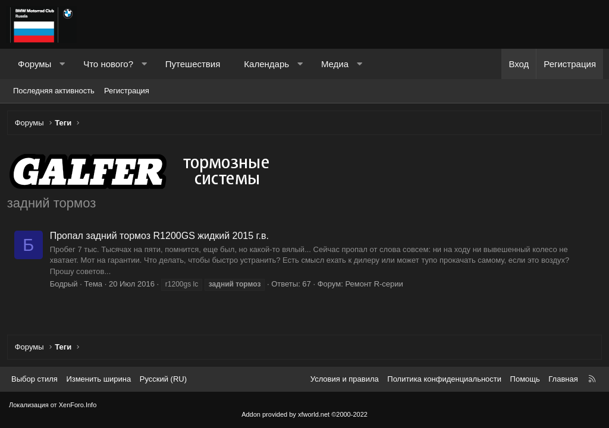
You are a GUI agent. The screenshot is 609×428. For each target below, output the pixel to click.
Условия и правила (344, 378)
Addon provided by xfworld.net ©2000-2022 (304, 414)
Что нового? (108, 64)
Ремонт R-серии (376, 285)
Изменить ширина (98, 378)
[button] (62, 64)
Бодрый (66, 285)
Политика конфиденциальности (444, 378)
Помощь (525, 378)
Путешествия (193, 64)
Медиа (335, 64)
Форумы (34, 64)
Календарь (266, 64)
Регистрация (126, 90)
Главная (562, 378)
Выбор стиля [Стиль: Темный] (34, 378)
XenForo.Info (78, 404)
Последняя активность (54, 90)
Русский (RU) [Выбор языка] (163, 378)
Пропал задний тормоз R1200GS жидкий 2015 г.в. (161, 237)
